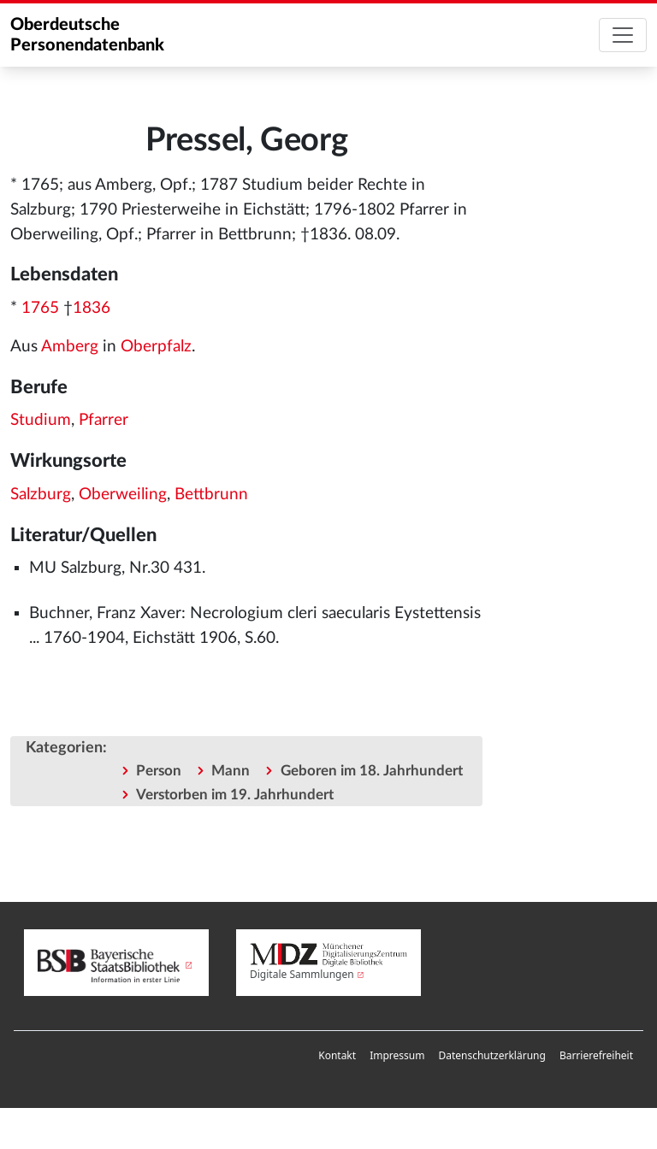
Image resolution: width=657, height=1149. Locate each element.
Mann (230, 770)
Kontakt (337, 1055)
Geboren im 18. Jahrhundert (372, 770)
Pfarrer (103, 420)
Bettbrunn (211, 494)
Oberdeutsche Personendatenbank (87, 35)
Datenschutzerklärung (491, 1055)
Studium (40, 420)
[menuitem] (337, 1056)
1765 (40, 308)
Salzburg (40, 494)
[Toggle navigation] (623, 35)
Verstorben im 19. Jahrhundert (235, 794)
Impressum (397, 1055)
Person (158, 770)
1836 (91, 308)
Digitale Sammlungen (302, 974)
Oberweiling (123, 494)
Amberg (69, 347)
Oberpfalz (156, 347)
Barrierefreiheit (596, 1055)
